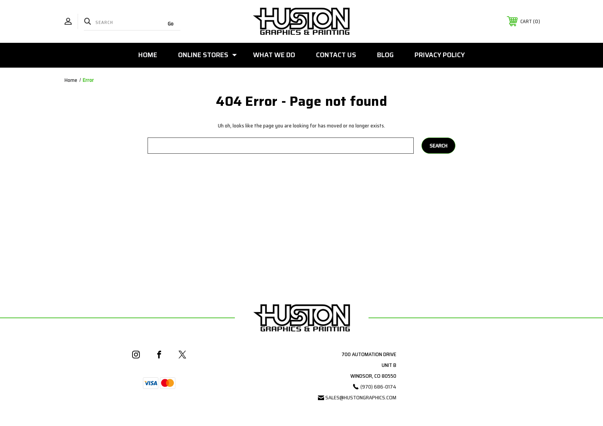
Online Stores (207, 55)
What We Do (274, 55)
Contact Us (336, 55)
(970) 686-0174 (378, 386)
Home (147, 55)
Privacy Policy (439, 55)
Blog (385, 55)
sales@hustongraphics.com (360, 397)
